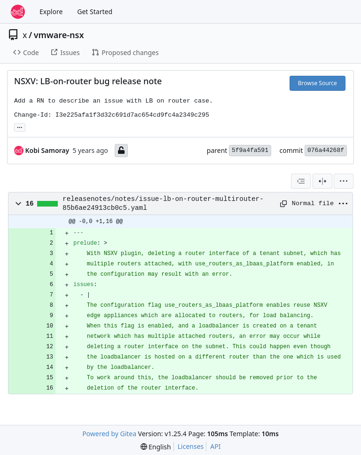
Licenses (191, 446)
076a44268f (325, 150)
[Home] (18, 11)
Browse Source (317, 83)
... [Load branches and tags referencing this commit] (20, 126)
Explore (51, 11)
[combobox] (301, 181)
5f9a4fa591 (250, 150)
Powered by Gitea (109, 433)
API (215, 446)
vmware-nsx (59, 35)
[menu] (343, 181)
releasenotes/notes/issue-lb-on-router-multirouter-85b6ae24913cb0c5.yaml (163, 203)
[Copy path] (283, 203)
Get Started (94, 11)
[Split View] (322, 181)
